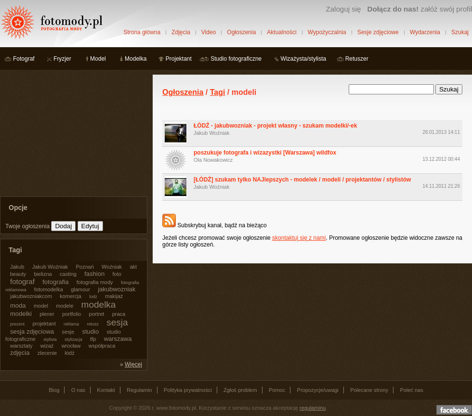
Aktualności (281, 32)
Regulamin (139, 390)
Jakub (17, 267)
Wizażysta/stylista (304, 58)
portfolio (71, 314)
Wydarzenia (425, 32)
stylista (50, 339)
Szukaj (460, 32)
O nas (78, 390)
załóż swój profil (419, 9)
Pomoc (277, 390)
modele (64, 306)
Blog (54, 390)
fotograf (22, 281)
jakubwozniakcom (31, 296)
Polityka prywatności (188, 390)
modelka (98, 304)
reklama (71, 324)
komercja (70, 296)
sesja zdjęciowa (32, 331)
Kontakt (106, 390)
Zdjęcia (180, 32)
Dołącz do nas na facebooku (454, 410)
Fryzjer (62, 58)
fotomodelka (48, 289)
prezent (17, 324)
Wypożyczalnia (327, 32)
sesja (117, 322)
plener (46, 314)
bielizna (43, 274)
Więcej (133, 364)
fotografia (55, 282)
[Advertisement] (72, 135)
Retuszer (356, 58)
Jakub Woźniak (211, 133)
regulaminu (313, 408)
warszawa (118, 338)
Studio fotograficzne (236, 58)
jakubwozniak (116, 289)
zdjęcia (19, 352)
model (41, 306)
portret (97, 314)
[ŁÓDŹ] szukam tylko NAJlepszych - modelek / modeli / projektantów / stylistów (302, 179)
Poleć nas (411, 390)
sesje (68, 332)
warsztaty (21, 346)
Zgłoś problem (240, 390)
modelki (21, 313)
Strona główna (141, 32)
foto (117, 274)
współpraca (102, 346)
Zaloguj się (343, 9)
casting (68, 274)
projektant (43, 323)
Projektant (179, 58)
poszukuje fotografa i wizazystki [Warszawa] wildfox (265, 152)
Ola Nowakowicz (213, 160)
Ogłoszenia (241, 32)
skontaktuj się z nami (299, 237)
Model (98, 58)
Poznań (84, 267)
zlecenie (47, 353)
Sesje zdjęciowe (378, 32)
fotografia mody (95, 282)
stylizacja (73, 339)
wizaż (47, 346)
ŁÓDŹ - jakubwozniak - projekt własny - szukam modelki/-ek (275, 125)
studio (90, 331)
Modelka (135, 58)
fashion (94, 273)
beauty (18, 274)
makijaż (114, 296)
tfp (93, 339)
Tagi (217, 92)
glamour (80, 289)
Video (208, 32)
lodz (93, 296)
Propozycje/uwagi (318, 390)
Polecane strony (369, 390)
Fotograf (24, 58)
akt (133, 267)
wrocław (71, 346)
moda (18, 305)
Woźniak (112, 267)
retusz (93, 324)
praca (119, 314)
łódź (70, 353)
